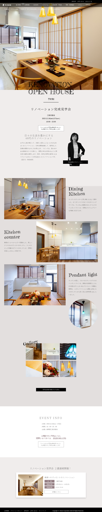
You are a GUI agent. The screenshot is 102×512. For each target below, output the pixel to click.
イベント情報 (14, 9)
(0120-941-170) (59, 438)
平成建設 (6, 9)
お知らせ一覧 (88, 1)
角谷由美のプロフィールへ (75, 162)
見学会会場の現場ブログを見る (51, 389)
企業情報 (27, 5)
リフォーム (45, 5)
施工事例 (18, 5)
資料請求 (74, 1)
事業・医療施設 (70, 5)
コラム (80, 5)
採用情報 (88, 5)
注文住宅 (35, 5)
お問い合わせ (80, 1)
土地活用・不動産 (57, 5)
